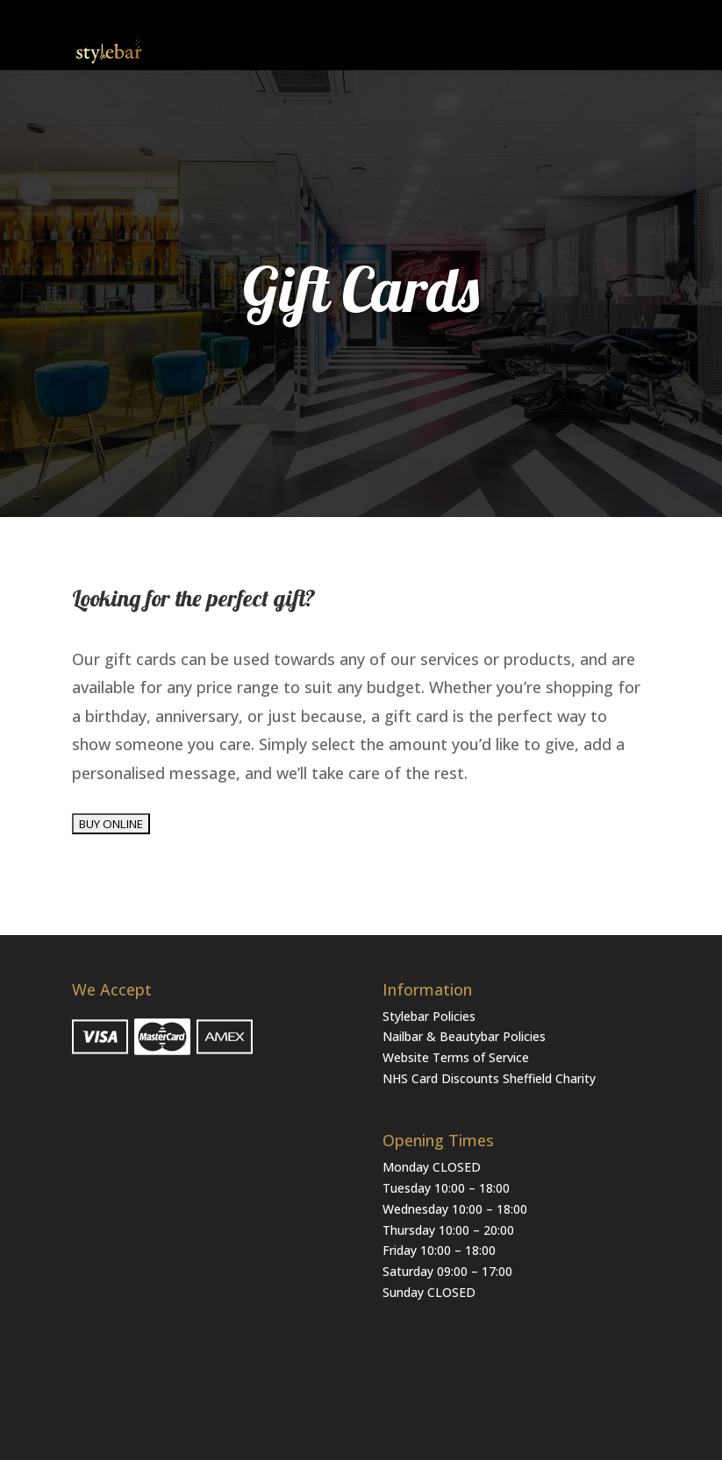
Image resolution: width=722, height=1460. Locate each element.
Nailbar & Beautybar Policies (464, 1036)
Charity (575, 1078)
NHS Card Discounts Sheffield (467, 1078)
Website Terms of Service (455, 1057)
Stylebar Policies (428, 1016)
